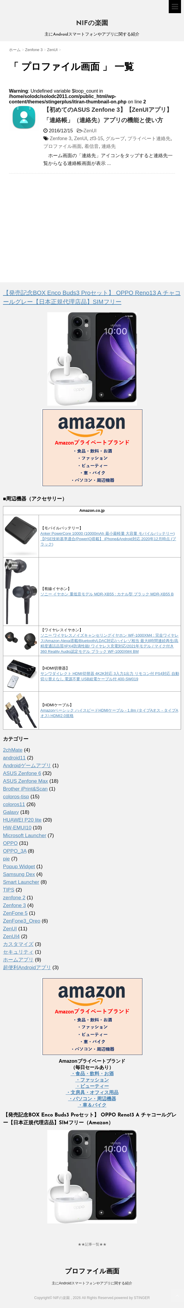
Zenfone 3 (60, 138)
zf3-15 (96, 138)
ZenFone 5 (15, 913)
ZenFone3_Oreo (21, 921)
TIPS (8, 890)
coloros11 (14, 804)
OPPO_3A (14, 851)
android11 (14, 758)
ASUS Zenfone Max (25, 781)
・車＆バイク (92, 1105)
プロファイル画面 (62, 146)
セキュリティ (18, 952)
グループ (115, 138)
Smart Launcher (21, 882)
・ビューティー (92, 1086)
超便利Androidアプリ (27, 967)
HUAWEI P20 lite (22, 820)
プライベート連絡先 (149, 138)
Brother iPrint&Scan (25, 789)
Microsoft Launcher (24, 835)
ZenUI (90, 130)
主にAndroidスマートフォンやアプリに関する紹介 (92, 1283)
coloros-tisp (16, 796)
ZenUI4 (11, 936)
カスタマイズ (18, 944)
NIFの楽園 (92, 23)
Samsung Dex (19, 874)
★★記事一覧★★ (92, 1244)
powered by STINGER (132, 1298)
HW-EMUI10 (17, 828)
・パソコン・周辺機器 (92, 1098)
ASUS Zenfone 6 (22, 773)
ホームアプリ (18, 960)
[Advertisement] (59, 221)
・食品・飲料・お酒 (92, 1073)
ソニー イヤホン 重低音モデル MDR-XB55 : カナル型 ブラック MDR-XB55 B (107, 594)
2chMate (12, 750)
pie (6, 859)
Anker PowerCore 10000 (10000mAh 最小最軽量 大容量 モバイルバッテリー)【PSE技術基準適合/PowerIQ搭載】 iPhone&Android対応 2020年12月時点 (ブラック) (108, 538)
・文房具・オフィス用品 (92, 1092)
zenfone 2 (14, 897)
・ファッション (92, 1079)
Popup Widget (19, 866)
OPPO (10, 843)
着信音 (91, 146)
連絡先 (108, 146)
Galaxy (11, 812)
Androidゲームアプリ (27, 765)
